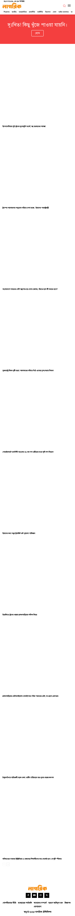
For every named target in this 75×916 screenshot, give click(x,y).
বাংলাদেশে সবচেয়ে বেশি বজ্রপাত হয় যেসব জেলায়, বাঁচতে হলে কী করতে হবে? (30, 289)
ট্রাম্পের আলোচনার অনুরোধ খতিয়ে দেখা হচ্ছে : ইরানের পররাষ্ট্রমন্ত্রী (25, 208)
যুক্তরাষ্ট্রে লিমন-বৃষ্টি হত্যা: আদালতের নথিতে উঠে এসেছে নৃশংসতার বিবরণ (28, 370)
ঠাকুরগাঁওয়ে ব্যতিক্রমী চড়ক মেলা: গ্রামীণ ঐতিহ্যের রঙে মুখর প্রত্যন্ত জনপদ (28, 777)
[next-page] (8, 864)
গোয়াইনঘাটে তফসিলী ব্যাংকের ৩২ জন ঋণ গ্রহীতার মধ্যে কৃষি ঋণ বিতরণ (27, 452)
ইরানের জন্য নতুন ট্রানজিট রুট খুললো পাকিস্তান (18, 533)
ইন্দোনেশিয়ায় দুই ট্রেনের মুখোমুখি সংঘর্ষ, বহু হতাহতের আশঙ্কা (24, 126)
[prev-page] (4, 864)
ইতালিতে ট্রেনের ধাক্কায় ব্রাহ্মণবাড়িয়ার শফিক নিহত (19, 614)
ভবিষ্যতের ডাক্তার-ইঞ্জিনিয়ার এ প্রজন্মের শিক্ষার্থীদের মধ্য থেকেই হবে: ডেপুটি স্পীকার (32, 859)
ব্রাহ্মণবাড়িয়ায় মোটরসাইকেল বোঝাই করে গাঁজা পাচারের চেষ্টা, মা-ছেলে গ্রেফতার (30, 696)
